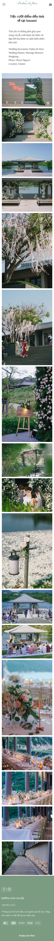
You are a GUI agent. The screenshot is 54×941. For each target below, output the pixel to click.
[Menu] (4, 4)
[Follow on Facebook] (4, 889)
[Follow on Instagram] (9, 889)
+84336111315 (8, 905)
